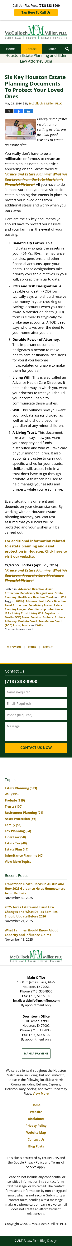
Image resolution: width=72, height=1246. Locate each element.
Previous (14, 646)
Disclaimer (36, 1119)
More (52, 49)
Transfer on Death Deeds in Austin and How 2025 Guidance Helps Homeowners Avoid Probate (35, 888)
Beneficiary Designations (36, 593)
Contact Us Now (36, 747)
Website (36, 1112)
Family (13, 825)
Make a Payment (36, 1053)
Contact (31, 49)
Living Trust (20, 613)
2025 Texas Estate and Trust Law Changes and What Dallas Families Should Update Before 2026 (31, 911)
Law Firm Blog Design (36, 1241)
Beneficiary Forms (40, 605)
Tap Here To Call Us (36, 12)
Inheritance (55, 609)
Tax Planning (18, 831)
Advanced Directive (31, 589)
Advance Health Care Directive (46, 601)
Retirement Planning (24, 813)
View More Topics (18, 861)
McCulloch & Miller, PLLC (49, 1224)
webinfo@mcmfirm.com (41, 1000)
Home (10, 49)
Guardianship (37, 609)
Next (48, 646)
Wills (39, 625)
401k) (20, 601)
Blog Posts (36, 1146)
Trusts (50, 597)
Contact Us (36, 1139)
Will (63, 597)
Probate (48, 617)
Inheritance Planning (24, 855)
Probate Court (27, 621)
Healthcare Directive (31, 597)
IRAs (8, 613)
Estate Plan (16, 849)
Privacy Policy (36, 1126)
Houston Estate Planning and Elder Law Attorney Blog (36, 32)
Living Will (36, 613)
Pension (36, 617)
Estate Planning (21, 788)
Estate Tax (16, 843)
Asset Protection (16, 605)
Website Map (36, 1132)
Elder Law (15, 837)
